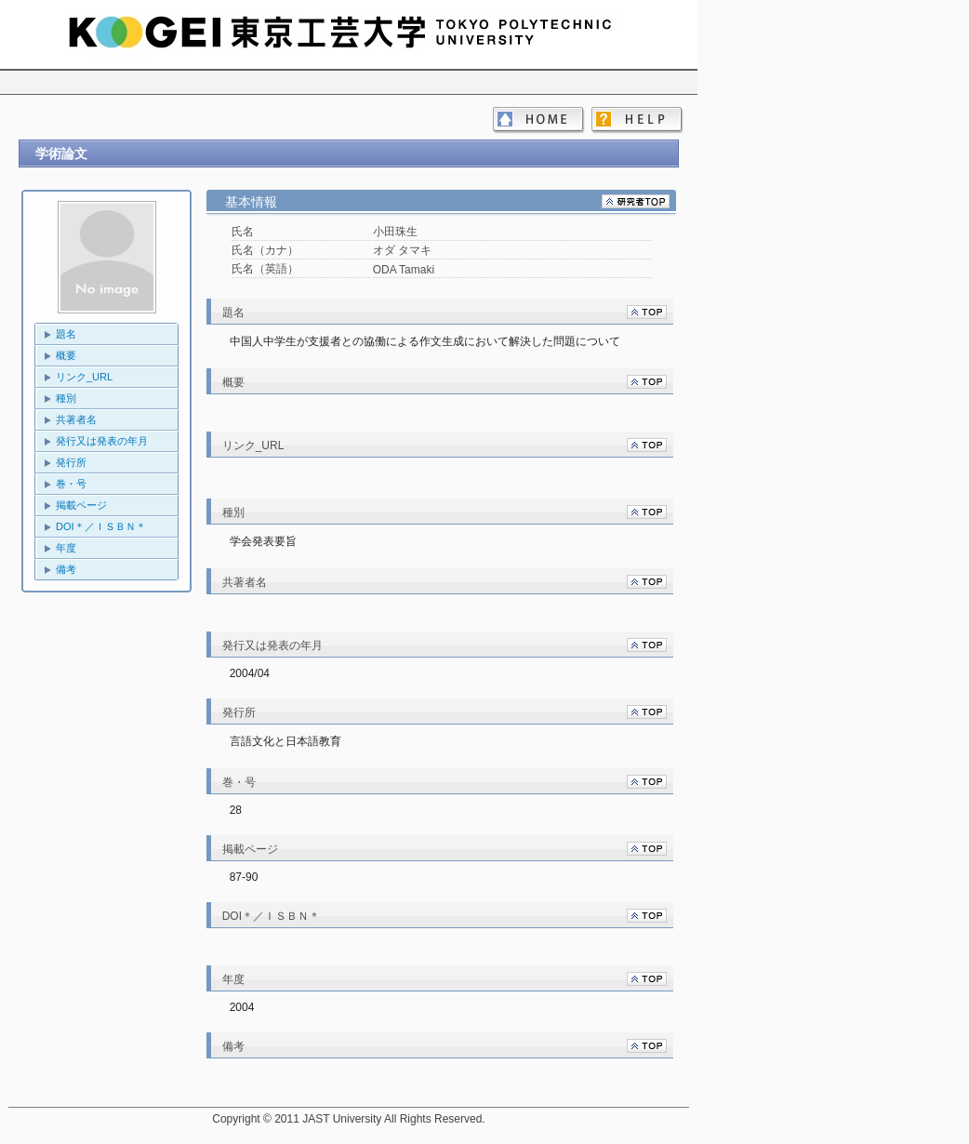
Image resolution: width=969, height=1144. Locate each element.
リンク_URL (84, 376)
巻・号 (71, 483)
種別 (66, 398)
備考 (66, 569)
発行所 (71, 462)
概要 (66, 355)
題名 (66, 333)
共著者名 (76, 419)
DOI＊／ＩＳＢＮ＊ (101, 526)
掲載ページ (81, 505)
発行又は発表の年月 (102, 440)
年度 (66, 547)
